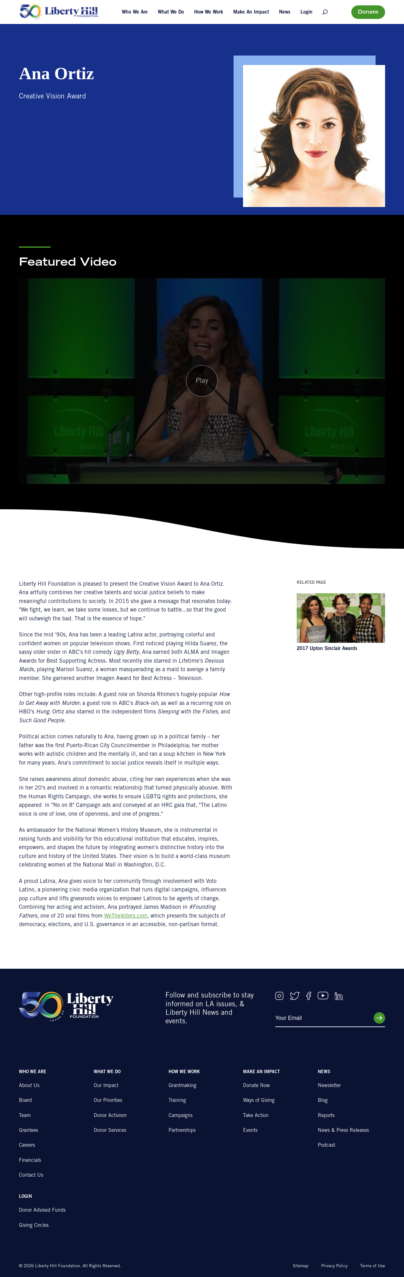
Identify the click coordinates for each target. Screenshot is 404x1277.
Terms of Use (372, 1266)
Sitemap (301, 1266)
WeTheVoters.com (125, 916)
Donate (368, 12)
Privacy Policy (334, 1266)
